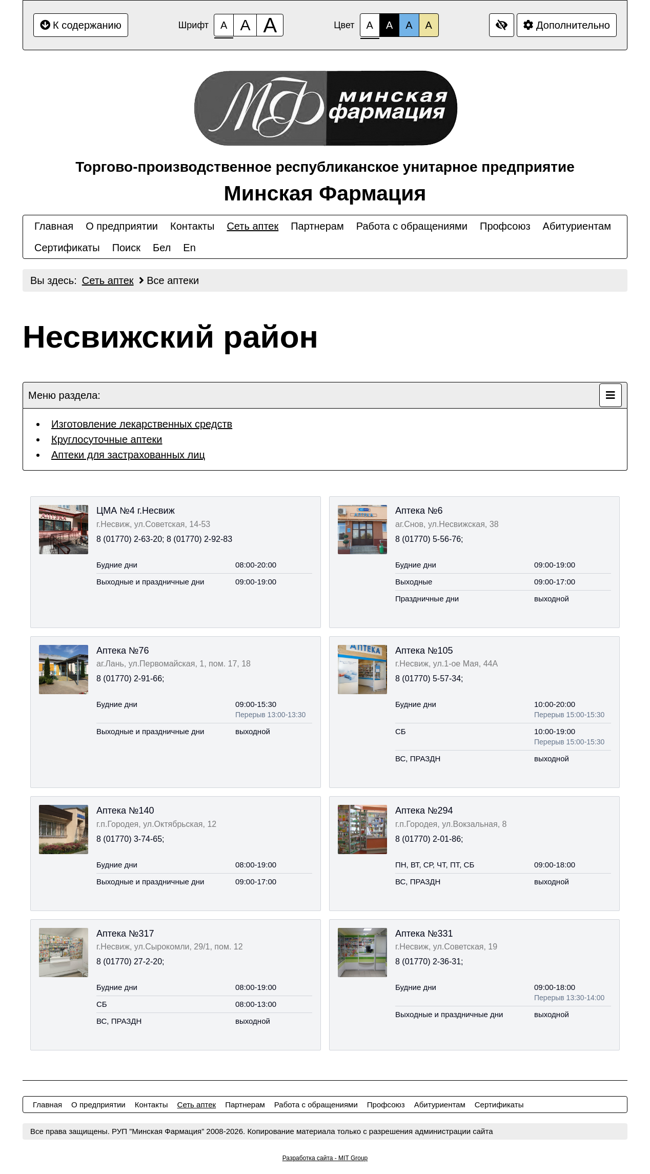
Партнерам (317, 226)
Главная (53, 226)
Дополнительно (566, 25)
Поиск (126, 247)
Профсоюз (505, 226)
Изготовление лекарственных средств (141, 424)
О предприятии (122, 226)
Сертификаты (67, 247)
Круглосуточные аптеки (106, 439)
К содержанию (80, 25)
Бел (162, 247)
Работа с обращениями (412, 226)
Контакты (192, 226)
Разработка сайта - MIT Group (325, 1158)
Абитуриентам (577, 226)
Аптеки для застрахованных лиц (128, 454)
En (189, 247)
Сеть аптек (252, 226)
